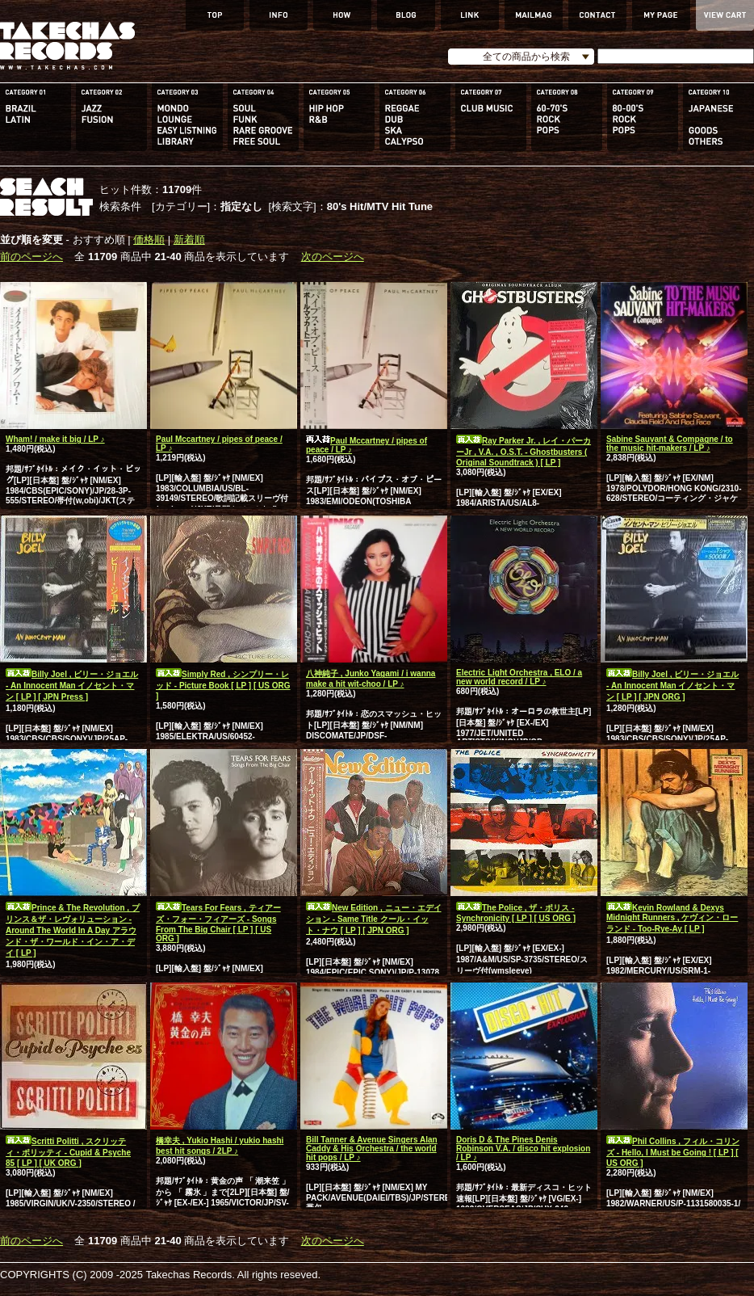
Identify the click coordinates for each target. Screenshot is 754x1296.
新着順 (189, 240)
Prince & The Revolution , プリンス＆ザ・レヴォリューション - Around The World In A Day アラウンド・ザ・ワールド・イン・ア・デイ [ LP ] (73, 930)
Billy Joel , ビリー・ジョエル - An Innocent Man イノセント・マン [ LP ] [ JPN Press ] (72, 685)
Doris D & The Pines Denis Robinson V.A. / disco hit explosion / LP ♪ (523, 1148)
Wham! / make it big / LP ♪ (55, 439)
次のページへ (332, 256)
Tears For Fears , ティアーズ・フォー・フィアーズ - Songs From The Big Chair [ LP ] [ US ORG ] (218, 923)
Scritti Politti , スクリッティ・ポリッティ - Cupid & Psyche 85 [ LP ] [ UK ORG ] (68, 1152)
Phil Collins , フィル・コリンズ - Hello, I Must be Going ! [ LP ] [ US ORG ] (672, 1152)
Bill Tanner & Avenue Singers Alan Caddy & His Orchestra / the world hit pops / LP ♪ (372, 1148)
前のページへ (31, 256)
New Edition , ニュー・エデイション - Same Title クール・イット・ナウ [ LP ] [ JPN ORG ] (374, 919)
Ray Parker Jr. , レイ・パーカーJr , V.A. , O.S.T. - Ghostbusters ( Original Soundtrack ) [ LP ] (523, 451)
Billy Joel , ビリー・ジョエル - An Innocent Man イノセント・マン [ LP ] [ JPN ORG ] (672, 685)
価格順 (149, 240)
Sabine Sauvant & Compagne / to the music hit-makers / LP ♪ (669, 443)
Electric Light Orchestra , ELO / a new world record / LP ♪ (519, 677)
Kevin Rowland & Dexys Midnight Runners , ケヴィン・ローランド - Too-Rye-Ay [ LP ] (672, 918)
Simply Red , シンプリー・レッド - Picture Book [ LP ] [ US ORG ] (223, 685)
